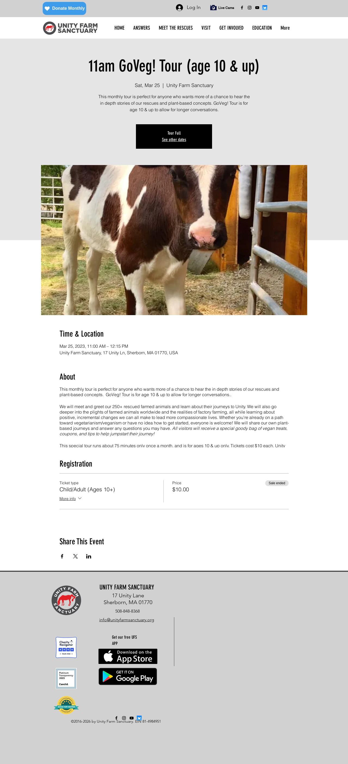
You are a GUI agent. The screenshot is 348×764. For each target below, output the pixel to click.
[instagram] (249, 7)
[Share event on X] (75, 556)
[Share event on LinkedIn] (88, 556)
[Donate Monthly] (64, 8)
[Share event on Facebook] (62, 556)
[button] (141, 28)
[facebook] (242, 7)
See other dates (174, 139)
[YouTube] (257, 7)
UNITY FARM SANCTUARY (127, 587)
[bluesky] (264, 7)
